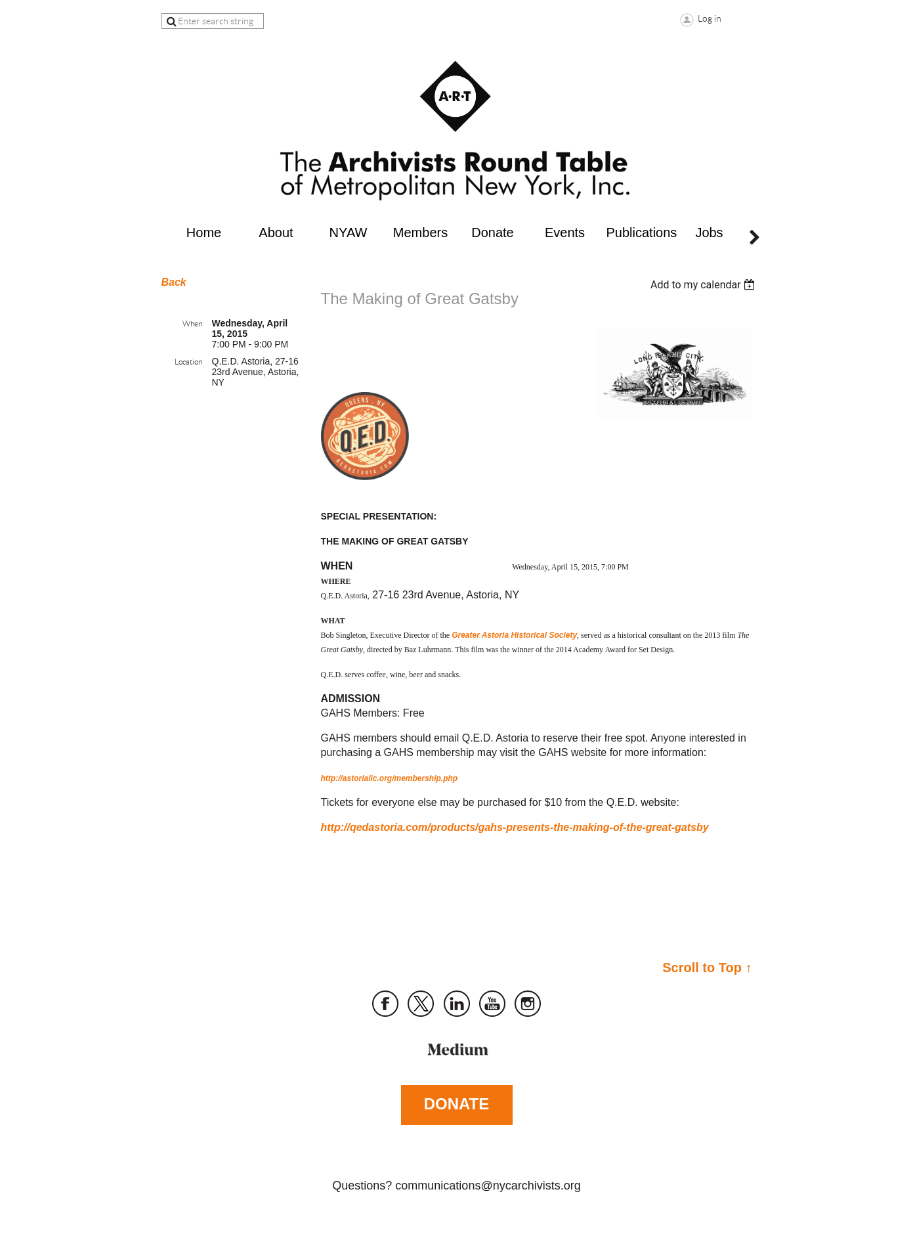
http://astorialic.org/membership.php (389, 778)
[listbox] (704, 285)
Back (173, 282)
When (192, 323)
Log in (709, 18)
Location (188, 361)
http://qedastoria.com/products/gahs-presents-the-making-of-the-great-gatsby (515, 827)
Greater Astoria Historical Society (514, 635)
